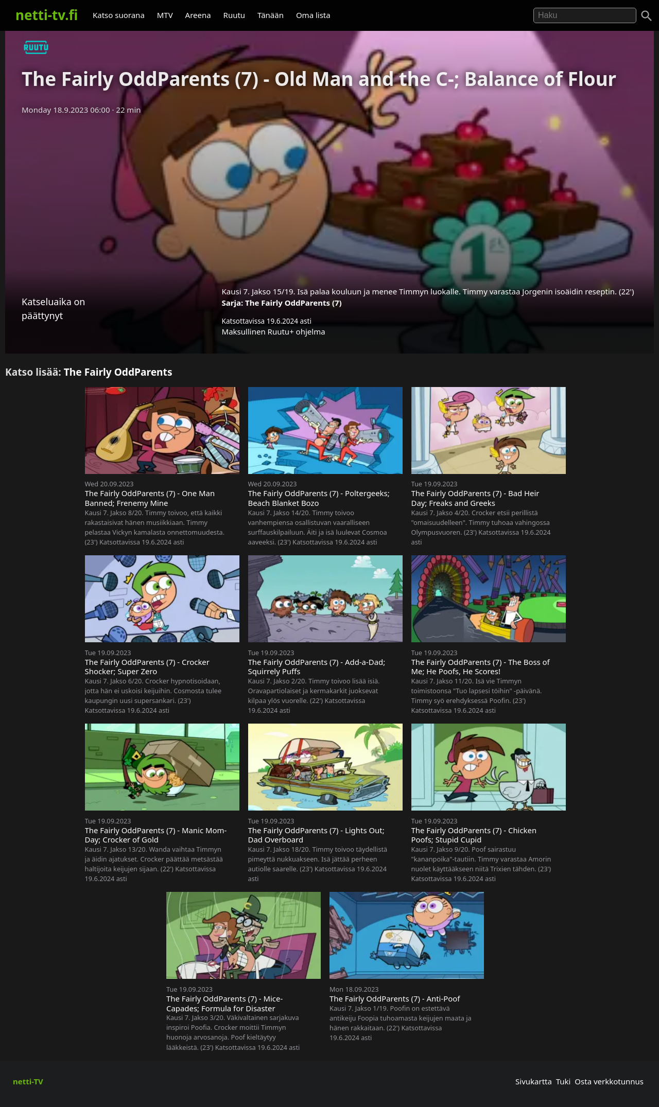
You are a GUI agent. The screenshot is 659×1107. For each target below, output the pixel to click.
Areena (198, 15)
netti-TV (28, 1081)
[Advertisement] (329, 197)
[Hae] (584, 15)
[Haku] (646, 16)
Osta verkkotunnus (609, 1081)
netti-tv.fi (46, 15)
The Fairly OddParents (118, 372)
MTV (165, 15)
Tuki (563, 1081)
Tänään (270, 15)
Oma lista (313, 15)
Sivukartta (533, 1081)
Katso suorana (119, 15)
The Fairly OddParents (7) (293, 302)
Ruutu (234, 15)
